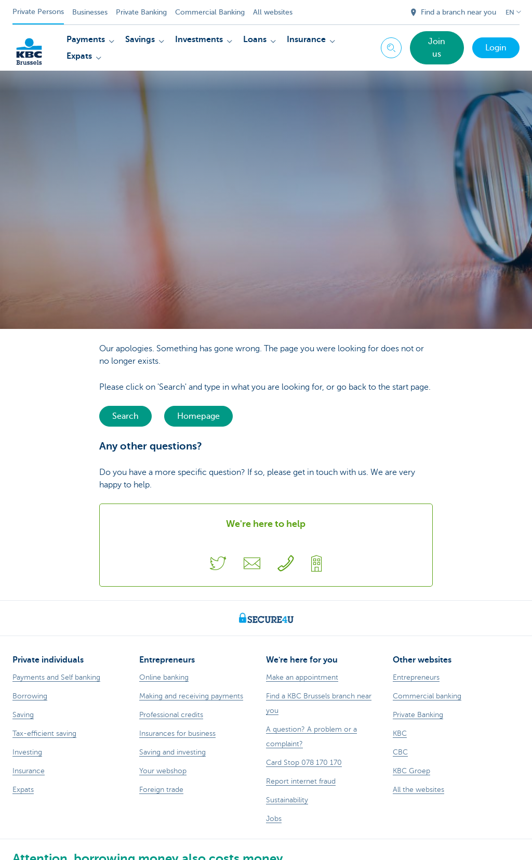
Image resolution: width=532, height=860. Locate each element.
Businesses (90, 12)
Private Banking (141, 12)
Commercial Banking (210, 12)
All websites (272, 12)
